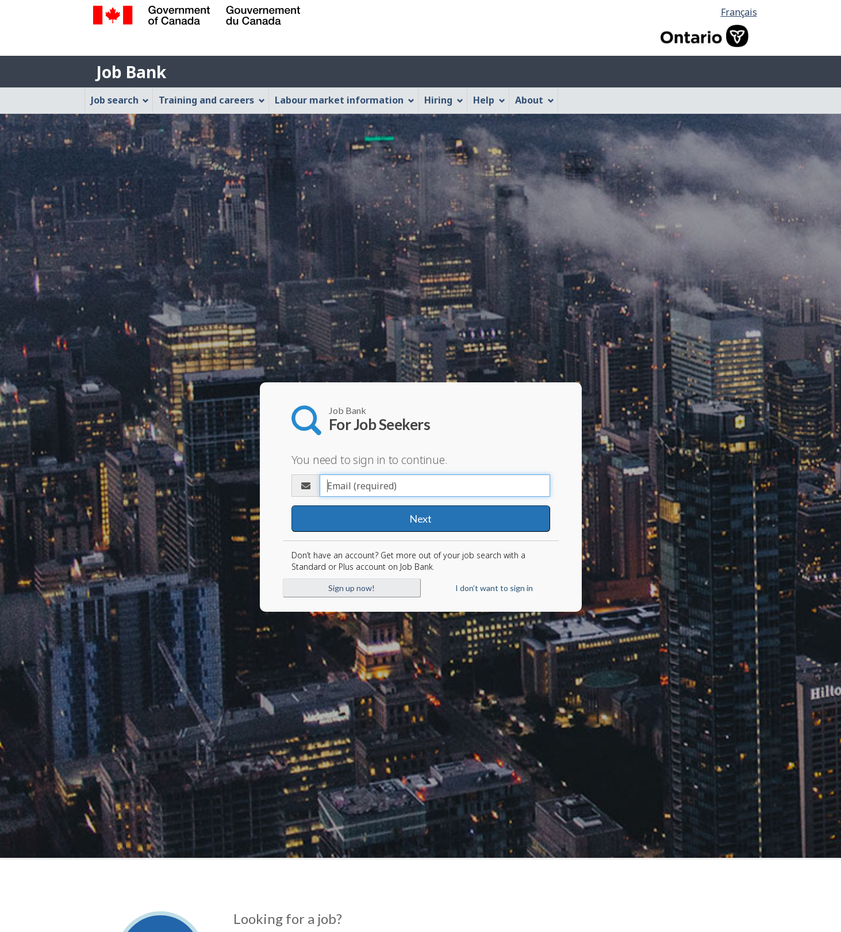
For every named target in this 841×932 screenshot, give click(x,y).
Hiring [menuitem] (443, 100)
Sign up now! (351, 588)
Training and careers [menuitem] (212, 100)
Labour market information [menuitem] (344, 100)
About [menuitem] (534, 100)
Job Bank (131, 72)
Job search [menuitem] (120, 100)
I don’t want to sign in (494, 588)
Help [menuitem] (489, 100)
